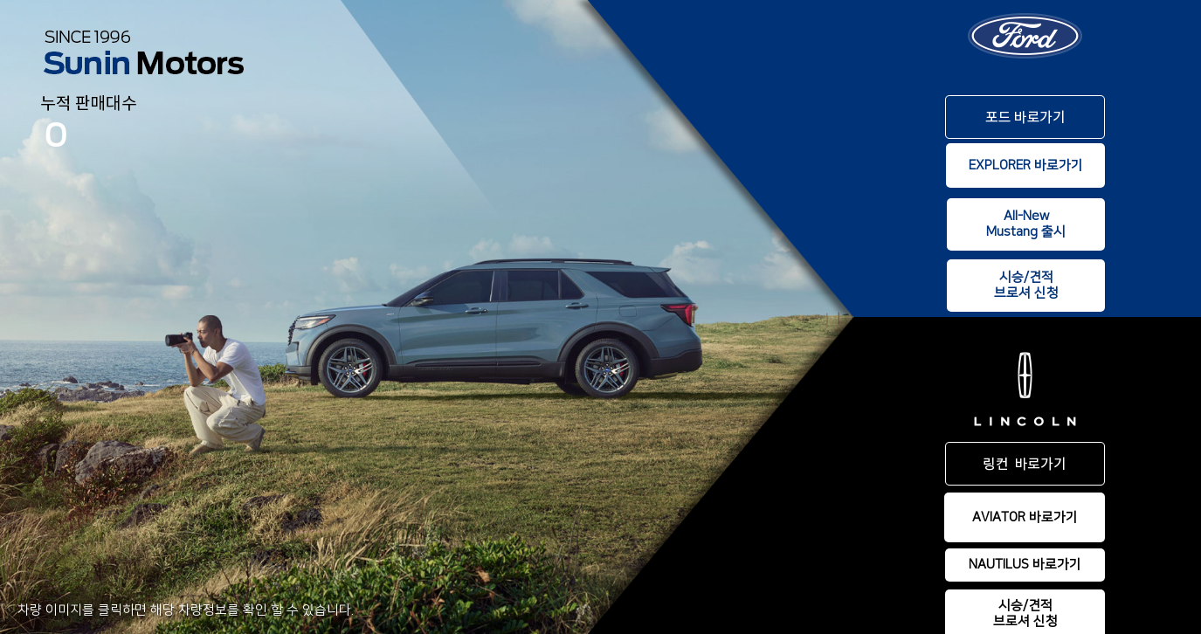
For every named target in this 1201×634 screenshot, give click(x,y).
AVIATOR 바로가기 (1025, 517)
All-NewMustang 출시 (1026, 224)
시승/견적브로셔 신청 (1026, 285)
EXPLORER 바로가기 (1026, 165)
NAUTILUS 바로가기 (1025, 564)
